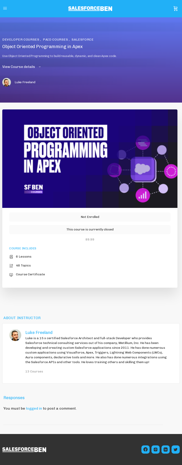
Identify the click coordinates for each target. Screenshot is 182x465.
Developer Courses (21, 39)
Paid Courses (56, 39)
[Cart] (176, 9)
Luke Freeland (38, 332)
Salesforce (83, 39)
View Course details (22, 67)
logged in (34, 408)
